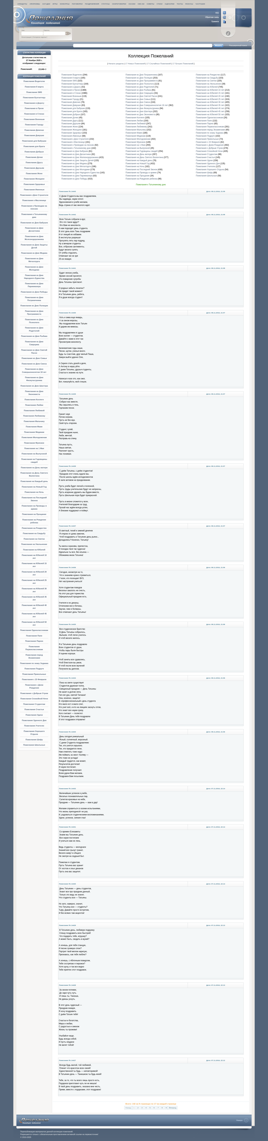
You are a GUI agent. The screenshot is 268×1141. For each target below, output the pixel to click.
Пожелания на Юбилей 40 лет (210, 108)
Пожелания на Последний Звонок (141, 169)
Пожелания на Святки (34, 539)
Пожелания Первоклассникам (210, 126)
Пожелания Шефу (34, 740)
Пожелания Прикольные (34, 674)
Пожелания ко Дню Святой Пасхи (141, 96)
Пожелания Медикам (34, 432)
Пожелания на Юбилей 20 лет (210, 96)
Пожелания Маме (34, 427)
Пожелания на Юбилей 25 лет (210, 99)
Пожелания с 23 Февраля (34, 679)
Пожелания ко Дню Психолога (140, 84)
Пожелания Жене (34, 173)
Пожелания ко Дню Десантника (76, 154)
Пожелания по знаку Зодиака (34, 663)
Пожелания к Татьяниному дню (76, 148)
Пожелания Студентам (34, 704)
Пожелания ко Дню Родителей (140, 87)
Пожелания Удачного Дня (34, 720)
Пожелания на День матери (34, 468)
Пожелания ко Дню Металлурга (76, 166)
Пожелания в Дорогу (34, 103)
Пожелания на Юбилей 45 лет (210, 111)
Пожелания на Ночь (34, 492)
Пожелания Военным (34, 119)
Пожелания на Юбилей (34, 550)
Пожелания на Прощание (34, 514)
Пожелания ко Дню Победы (34, 292)
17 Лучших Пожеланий (182, 63)
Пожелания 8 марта (34, 87)
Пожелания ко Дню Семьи (34, 358)
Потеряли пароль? (40, 37)
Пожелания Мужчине (34, 443)
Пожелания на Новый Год (34, 487)
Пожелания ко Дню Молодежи (75, 169)
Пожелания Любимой (34, 410)
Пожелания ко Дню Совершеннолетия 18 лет (147, 105)
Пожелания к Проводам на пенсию (77, 145)
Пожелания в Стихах (34, 114)
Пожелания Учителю (34, 726)
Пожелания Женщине (34, 179)
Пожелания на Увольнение (34, 544)
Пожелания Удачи (34, 715)
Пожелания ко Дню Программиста (142, 81)
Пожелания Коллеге (34, 400)
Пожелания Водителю (34, 81)
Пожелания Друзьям (34, 168)
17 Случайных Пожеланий (158, 63)
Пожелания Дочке (34, 157)
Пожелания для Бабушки (34, 141)
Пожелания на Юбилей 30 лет (210, 102)
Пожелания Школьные (34, 745)
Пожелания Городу (34, 125)
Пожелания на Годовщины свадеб (142, 151)
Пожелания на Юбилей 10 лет (210, 90)
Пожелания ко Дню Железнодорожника (79, 157)
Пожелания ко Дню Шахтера (34, 386)
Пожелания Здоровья (34, 184)
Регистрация (26, 37)
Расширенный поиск (238, 45)
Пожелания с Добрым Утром (34, 693)
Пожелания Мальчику (34, 421)
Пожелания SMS (34, 92)
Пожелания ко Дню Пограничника (141, 75)
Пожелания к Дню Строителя (34, 195)
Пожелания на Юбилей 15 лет (210, 93)
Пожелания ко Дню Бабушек (34, 223)
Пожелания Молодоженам (34, 437)
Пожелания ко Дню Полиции (34, 306)
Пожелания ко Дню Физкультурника (142, 108)
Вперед (172, 1108)
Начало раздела (115, 63)
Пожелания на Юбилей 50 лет (210, 114)
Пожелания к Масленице (34, 200)
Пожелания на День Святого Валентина (144, 157)
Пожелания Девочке (34, 130)
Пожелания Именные (34, 190)
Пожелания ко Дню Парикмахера (76, 175)
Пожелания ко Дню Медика (34, 253)
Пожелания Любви (34, 405)
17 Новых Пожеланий (135, 63)
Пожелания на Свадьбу (34, 533)
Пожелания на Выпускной (34, 454)
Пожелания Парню (34, 641)
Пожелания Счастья (34, 709)
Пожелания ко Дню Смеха (34, 364)
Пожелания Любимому (34, 416)
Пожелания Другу (34, 162)
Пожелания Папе (34, 636)
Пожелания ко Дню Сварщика (140, 93)
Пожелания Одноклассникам (34, 630)
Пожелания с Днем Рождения (210, 145)
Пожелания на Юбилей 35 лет (210, 105)
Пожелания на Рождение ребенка (141, 179)
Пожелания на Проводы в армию (141, 172)
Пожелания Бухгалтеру (34, 97)
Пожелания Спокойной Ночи (34, 699)
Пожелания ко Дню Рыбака (34, 336)
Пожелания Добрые (34, 152)
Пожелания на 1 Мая (34, 448)
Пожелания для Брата (34, 146)
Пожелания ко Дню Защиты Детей (77, 160)
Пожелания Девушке (34, 135)
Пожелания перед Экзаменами (210, 130)
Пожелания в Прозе (34, 108)
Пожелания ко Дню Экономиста (140, 114)
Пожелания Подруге (34, 669)
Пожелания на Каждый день (34, 481)
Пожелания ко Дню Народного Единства (80, 172)
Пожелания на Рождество (34, 528)
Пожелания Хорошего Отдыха (210, 169)
